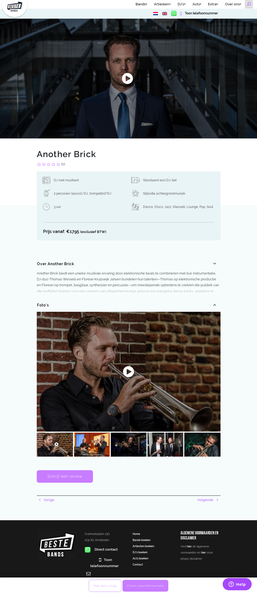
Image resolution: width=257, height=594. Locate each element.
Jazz (168, 207)
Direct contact (101, 549)
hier (189, 546)
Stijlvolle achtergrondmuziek (164, 193)
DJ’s (181, 4)
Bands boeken (141, 540)
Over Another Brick (55, 264)
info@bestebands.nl (101, 580)
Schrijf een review (64, 476)
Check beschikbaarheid (145, 586)
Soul (210, 207)
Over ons (232, 4)
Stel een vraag (105, 586)
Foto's (43, 305)
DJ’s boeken (140, 552)
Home (136, 533)
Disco (158, 207)
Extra (212, 4)
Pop (202, 207)
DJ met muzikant (66, 180)
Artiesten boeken (143, 546)
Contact (138, 564)
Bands (141, 4)
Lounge (192, 207)
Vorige (48, 500)
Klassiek (179, 207)
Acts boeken (140, 558)
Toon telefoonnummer (201, 13)
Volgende (205, 500)
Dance (148, 207)
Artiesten (161, 4)
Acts (196, 4)
